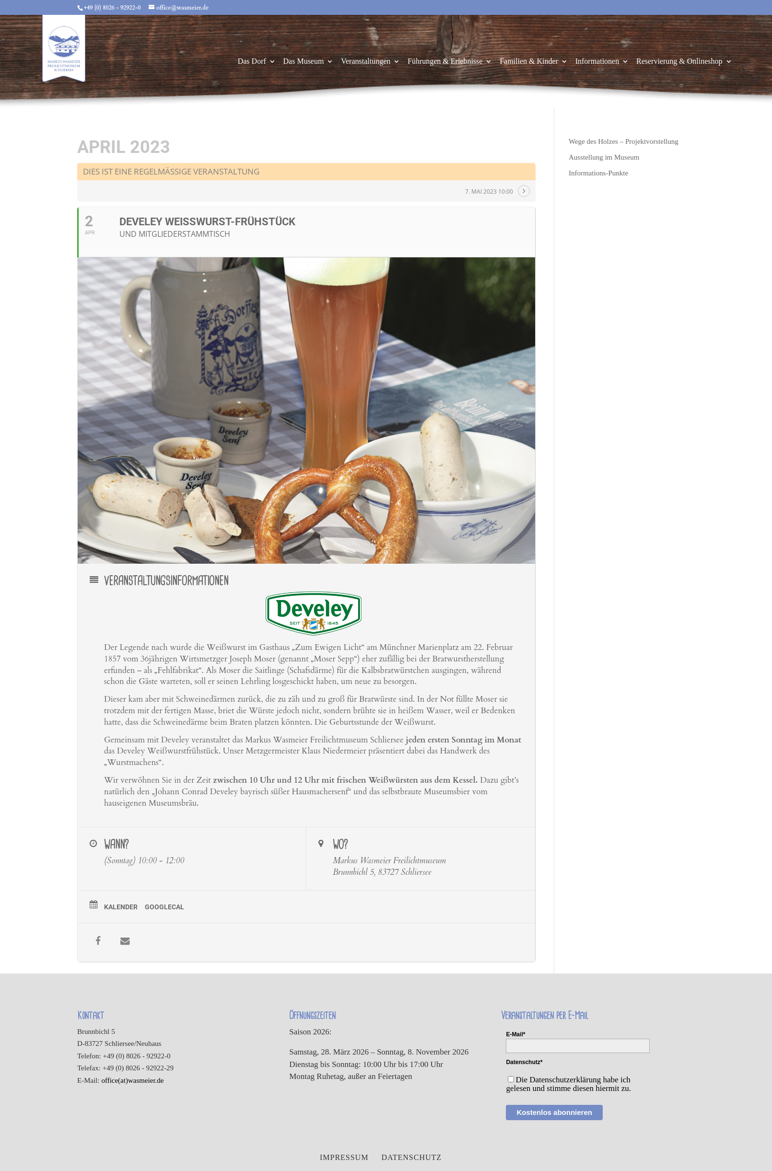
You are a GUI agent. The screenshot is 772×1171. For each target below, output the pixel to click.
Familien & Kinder (529, 61)
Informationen (597, 61)
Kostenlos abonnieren (554, 1112)
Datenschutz (411, 1157)
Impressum (344, 1157)
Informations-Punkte (598, 173)
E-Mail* (515, 1034)
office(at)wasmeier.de (132, 1080)
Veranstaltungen (365, 61)
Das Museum (303, 61)
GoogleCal (164, 907)
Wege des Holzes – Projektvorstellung (623, 141)
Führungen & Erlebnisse (445, 61)
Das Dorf (252, 61)
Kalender (121, 907)
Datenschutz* (524, 1062)
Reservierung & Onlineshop (679, 61)
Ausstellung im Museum (604, 157)
